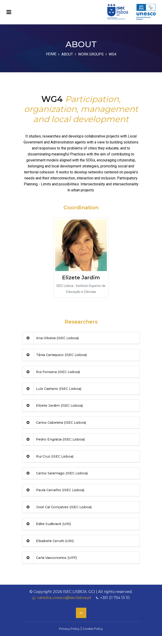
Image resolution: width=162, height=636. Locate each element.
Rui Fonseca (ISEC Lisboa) (51, 372)
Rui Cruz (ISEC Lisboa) (47, 456)
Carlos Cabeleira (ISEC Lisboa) (54, 422)
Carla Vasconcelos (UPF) (49, 558)
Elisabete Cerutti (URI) (48, 541)
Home (51, 54)
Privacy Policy (69, 628)
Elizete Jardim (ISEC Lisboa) (52, 405)
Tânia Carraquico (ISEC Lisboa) (54, 355)
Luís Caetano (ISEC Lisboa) (51, 389)
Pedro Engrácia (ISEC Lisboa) (53, 439)
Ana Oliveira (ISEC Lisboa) (50, 338)
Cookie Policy (93, 628)
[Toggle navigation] (8, 12)
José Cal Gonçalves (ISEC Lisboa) (57, 507)
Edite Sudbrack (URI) (46, 524)
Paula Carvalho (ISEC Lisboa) (53, 490)
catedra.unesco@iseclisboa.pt (61, 597)
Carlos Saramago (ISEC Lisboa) (55, 473)
